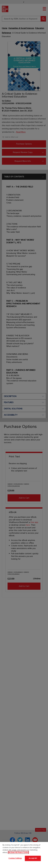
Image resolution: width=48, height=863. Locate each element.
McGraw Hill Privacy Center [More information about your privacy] (18, 853)
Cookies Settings (15, 858)
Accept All (33, 858)
